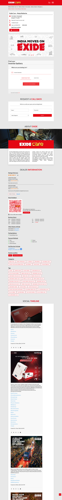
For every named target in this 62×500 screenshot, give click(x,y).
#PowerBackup (14, 334)
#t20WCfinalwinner (15, 420)
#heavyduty (34, 465)
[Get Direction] (21, 249)
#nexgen (12, 338)
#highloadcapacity (36, 475)
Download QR (26, 212)
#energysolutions (35, 372)
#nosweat (13, 475)
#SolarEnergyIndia (36, 358)
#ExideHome (13, 328)
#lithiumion (34, 362)
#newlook (13, 336)
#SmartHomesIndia (36, 357)
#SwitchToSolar (35, 347)
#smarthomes (35, 366)
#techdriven (34, 370)
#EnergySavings (35, 345)
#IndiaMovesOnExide (15, 418)
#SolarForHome (35, 341)
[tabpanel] (31, 45)
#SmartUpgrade (14, 481)
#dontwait (13, 473)
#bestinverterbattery (36, 471)
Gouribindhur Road (18, 255)
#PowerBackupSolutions (37, 343)
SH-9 (10, 255)
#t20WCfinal (34, 419)
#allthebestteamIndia (36, 417)
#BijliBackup (34, 353)
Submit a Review (12, 193)
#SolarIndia (34, 349)
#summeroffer (14, 471)
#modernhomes (35, 473)
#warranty (13, 468)
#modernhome (14, 332)
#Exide (12, 326)
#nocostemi (13, 469)
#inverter (13, 330)
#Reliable (34, 469)
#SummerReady (14, 477)
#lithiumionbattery (36, 364)
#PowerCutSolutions (36, 351)
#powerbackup (35, 368)
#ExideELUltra (35, 463)
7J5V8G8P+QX (11, 248)
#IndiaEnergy (35, 355)
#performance (35, 467)
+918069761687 (14, 22)
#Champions (13, 415)
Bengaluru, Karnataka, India (14, 249)
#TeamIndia (13, 413)
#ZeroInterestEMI (14, 479)
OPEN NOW (24, 25)
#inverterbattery (14, 466)
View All (18, 193)
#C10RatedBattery (36, 477)
